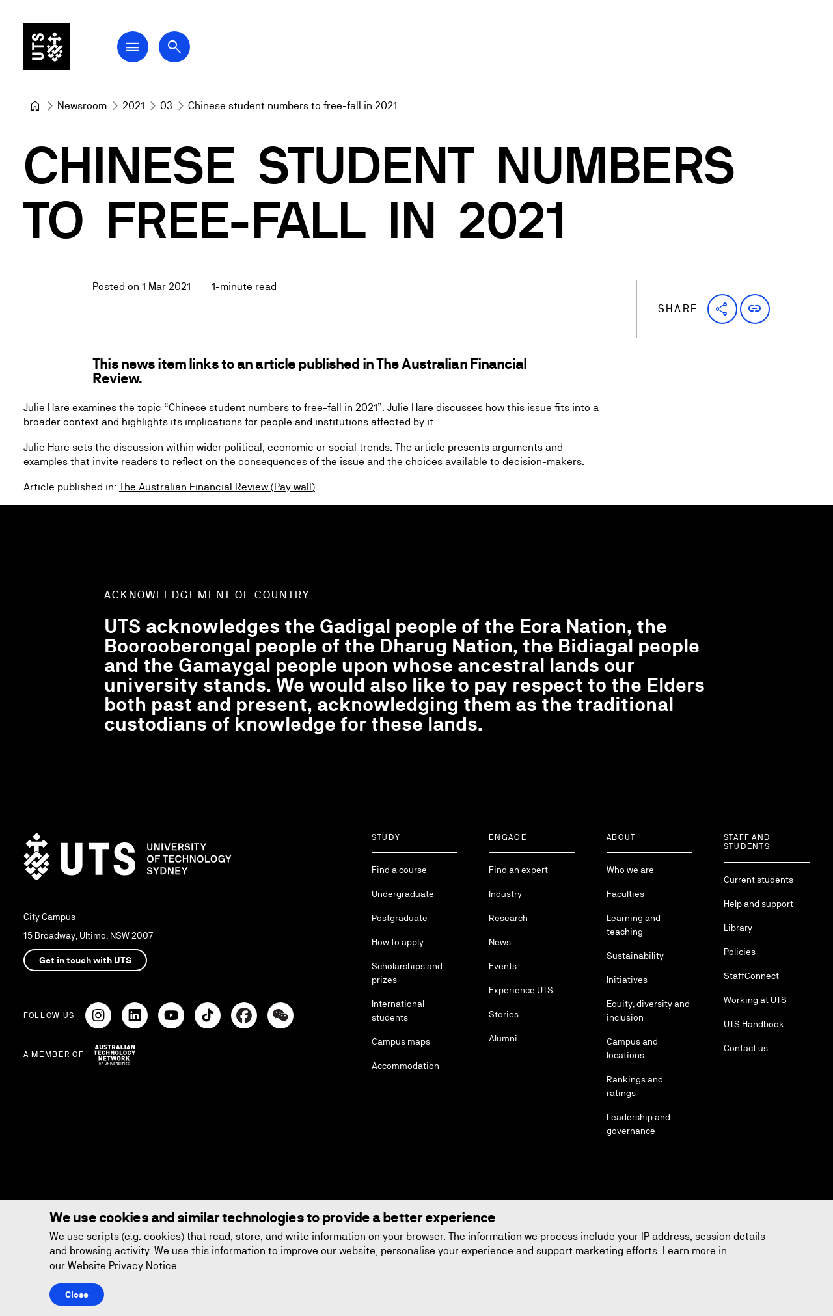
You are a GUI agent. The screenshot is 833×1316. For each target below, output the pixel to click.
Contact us (746, 1048)
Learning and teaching (634, 925)
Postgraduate (400, 918)
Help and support (758, 903)
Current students (758, 879)
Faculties (625, 894)
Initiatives (627, 979)
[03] (166, 106)
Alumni (503, 1038)
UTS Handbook (754, 1024)
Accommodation (405, 1065)
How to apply (398, 942)
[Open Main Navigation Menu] (132, 46)
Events (503, 966)
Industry (505, 894)
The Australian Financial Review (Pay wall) (217, 487)
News (500, 942)
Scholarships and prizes (407, 973)
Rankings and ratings (635, 1086)
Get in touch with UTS (85, 960)
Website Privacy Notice (122, 1265)
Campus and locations (632, 1048)
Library (738, 927)
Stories (504, 1014)
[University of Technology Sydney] (35, 106)
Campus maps (401, 1041)
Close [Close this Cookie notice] (77, 1294)
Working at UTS (755, 1000)
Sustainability (635, 955)
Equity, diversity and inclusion (648, 1011)
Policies (740, 952)
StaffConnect (751, 976)
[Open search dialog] (174, 46)
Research (508, 918)
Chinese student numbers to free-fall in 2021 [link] (292, 106)
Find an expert (518, 870)
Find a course (399, 870)
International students (398, 1011)
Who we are (630, 870)
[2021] (133, 106)
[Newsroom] (82, 106)
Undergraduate (403, 894)
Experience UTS (521, 990)
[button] (722, 309)
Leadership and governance (638, 1124)
